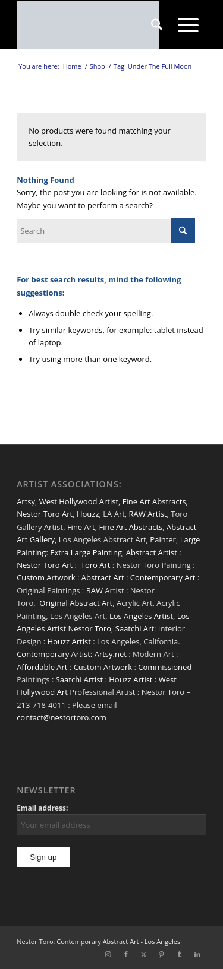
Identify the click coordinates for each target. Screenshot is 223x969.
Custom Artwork (46, 577)
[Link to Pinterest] (162, 954)
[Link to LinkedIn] (197, 954)
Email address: (42, 808)
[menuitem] (156, 25)
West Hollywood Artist (78, 501)
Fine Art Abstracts (154, 501)
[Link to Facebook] (126, 954)
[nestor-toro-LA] (92, 25)
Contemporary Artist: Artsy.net (72, 654)
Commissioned (164, 667)
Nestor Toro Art (45, 514)
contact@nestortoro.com (61, 717)
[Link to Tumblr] (180, 954)
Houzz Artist (69, 641)
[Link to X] (144, 954)
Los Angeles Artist (141, 616)
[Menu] (188, 25)
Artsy (26, 501)
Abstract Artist (151, 552)
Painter (163, 539)
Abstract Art (102, 577)
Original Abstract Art (75, 603)
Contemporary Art (163, 577)
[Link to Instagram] (108, 954)
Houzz (88, 514)
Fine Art (81, 527)
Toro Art (96, 565)
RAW (94, 590)
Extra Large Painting (86, 552)
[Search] (156, 25)
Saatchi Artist (79, 679)
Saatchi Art (134, 628)
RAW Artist (148, 514)
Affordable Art (42, 667)
